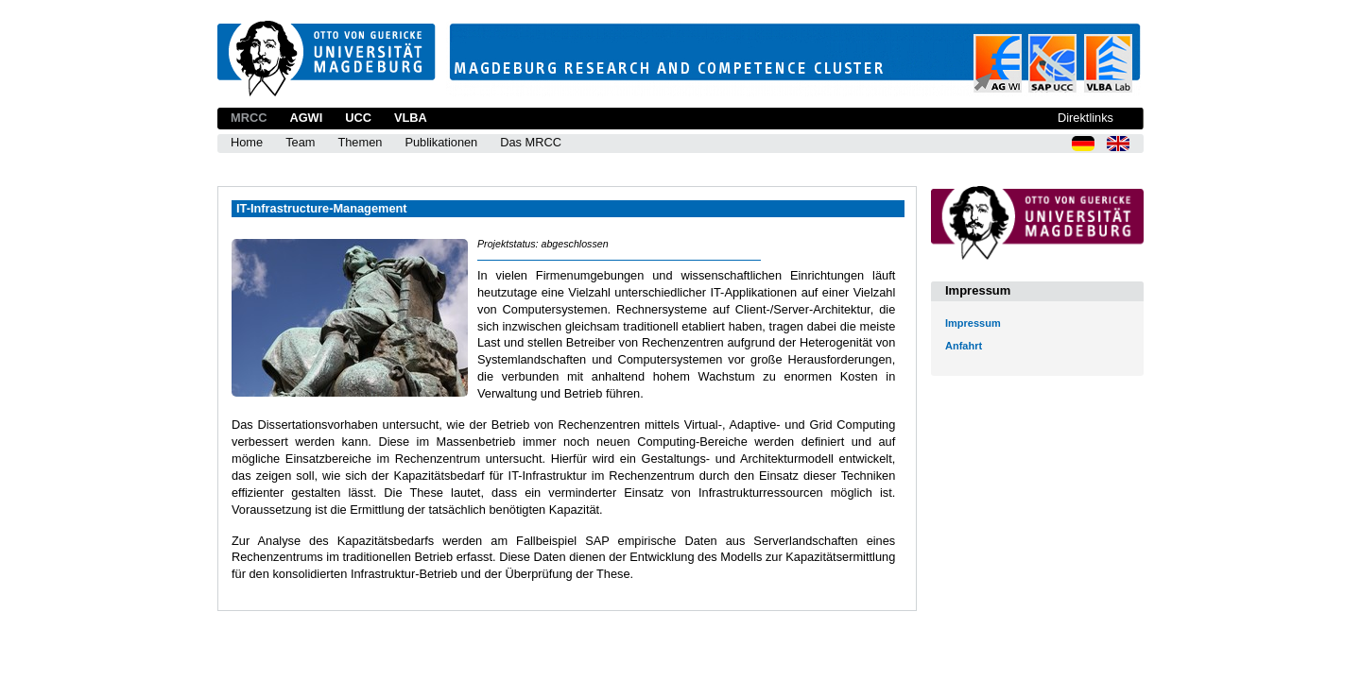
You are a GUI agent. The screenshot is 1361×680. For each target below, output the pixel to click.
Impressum (973, 323)
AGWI (305, 117)
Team (300, 142)
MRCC (249, 117)
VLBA (410, 117)
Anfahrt (963, 345)
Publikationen (441, 142)
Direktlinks (1085, 117)
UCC (358, 117)
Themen (359, 142)
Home (247, 142)
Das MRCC (530, 142)
